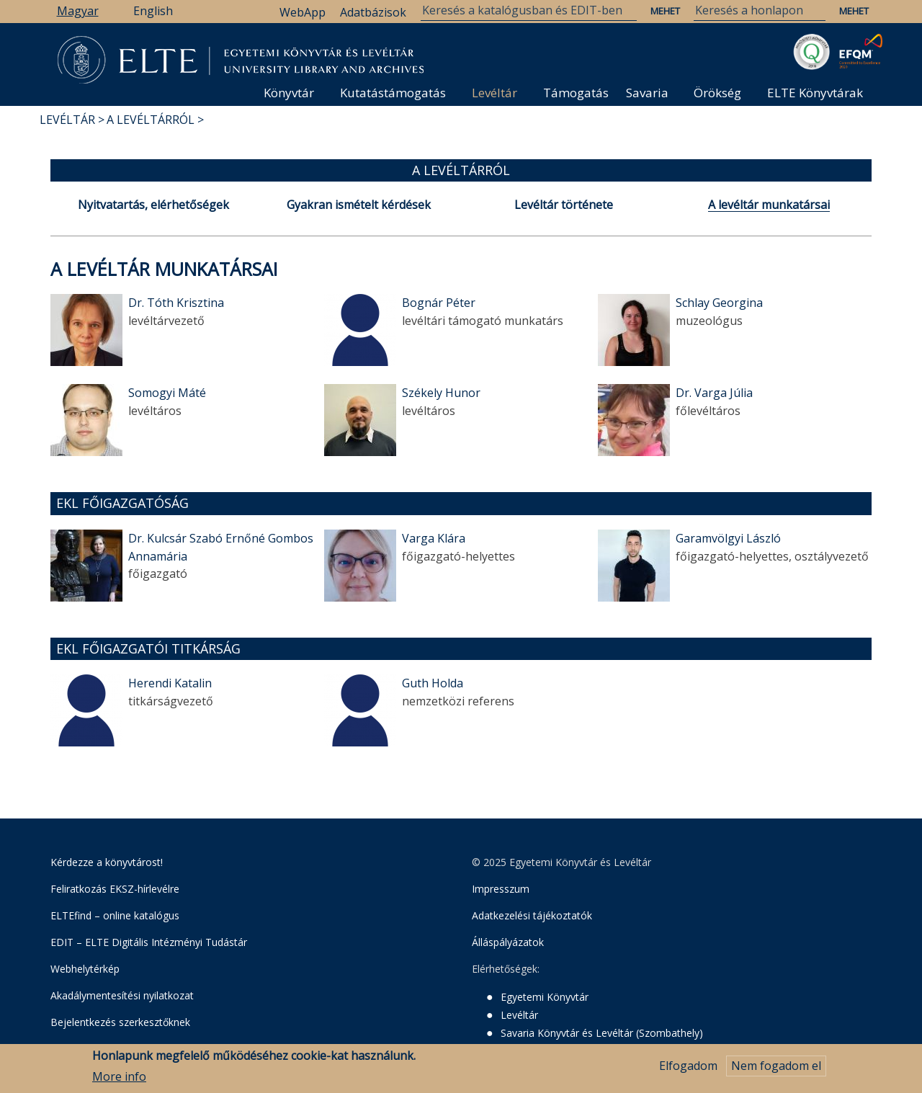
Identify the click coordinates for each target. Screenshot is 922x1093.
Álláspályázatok (508, 942)
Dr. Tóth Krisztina (176, 303)
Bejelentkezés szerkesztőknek (120, 1022)
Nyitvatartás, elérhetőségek (153, 205)
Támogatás (576, 92)
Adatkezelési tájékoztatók (532, 915)
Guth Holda (432, 683)
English (153, 11)
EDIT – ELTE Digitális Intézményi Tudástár (148, 942)
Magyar (78, 11)
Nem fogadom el (776, 1071)
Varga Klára (433, 538)
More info (119, 1081)
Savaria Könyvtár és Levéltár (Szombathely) (602, 1033)
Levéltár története (563, 205)
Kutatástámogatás (393, 92)
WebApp (302, 12)
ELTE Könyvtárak (815, 92)
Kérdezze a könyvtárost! (106, 862)
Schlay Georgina (719, 303)
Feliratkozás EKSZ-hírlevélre (114, 889)
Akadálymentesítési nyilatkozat (122, 995)
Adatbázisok (373, 12)
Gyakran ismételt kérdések (359, 205)
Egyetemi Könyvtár (544, 997)
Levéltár (494, 92)
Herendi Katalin (170, 683)
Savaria (647, 92)
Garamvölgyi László (728, 538)
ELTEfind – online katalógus (114, 915)
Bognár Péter (438, 303)
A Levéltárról (150, 120)
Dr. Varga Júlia (714, 393)
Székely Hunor (441, 393)
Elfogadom (688, 1071)
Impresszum (500, 889)
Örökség (717, 92)
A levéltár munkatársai (769, 205)
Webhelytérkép (85, 969)
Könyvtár (289, 92)
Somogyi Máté (167, 393)
